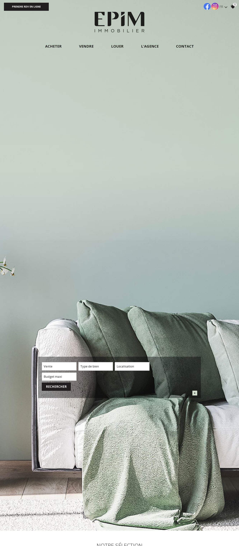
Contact (186, 46)
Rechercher (185, 398)
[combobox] (57, 398)
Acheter (52, 46)
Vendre (86, 46)
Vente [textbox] (48, 398)
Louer (117, 46)
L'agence (150, 46)
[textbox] (90, 398)
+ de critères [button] (184, 404)
